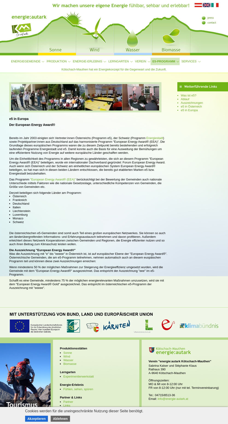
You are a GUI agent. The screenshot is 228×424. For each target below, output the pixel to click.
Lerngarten (118, 61)
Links (66, 405)
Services (189, 61)
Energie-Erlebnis (87, 61)
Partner (68, 402)
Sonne (67, 352)
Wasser (68, 360)
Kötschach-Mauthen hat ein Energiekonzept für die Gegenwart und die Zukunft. (114, 69)
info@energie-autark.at (173, 399)
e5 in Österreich (191, 106)
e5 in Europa (189, 110)
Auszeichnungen (192, 103)
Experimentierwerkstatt (78, 376)
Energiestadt (154, 138)
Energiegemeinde (26, 61)
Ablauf (185, 99)
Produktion (57, 61)
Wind (66, 356)
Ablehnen (60, 419)
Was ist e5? (188, 95)
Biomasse (69, 364)
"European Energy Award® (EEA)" (53, 179)
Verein (140, 61)
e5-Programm (163, 61)
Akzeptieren (36, 419)
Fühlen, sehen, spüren (78, 389)
